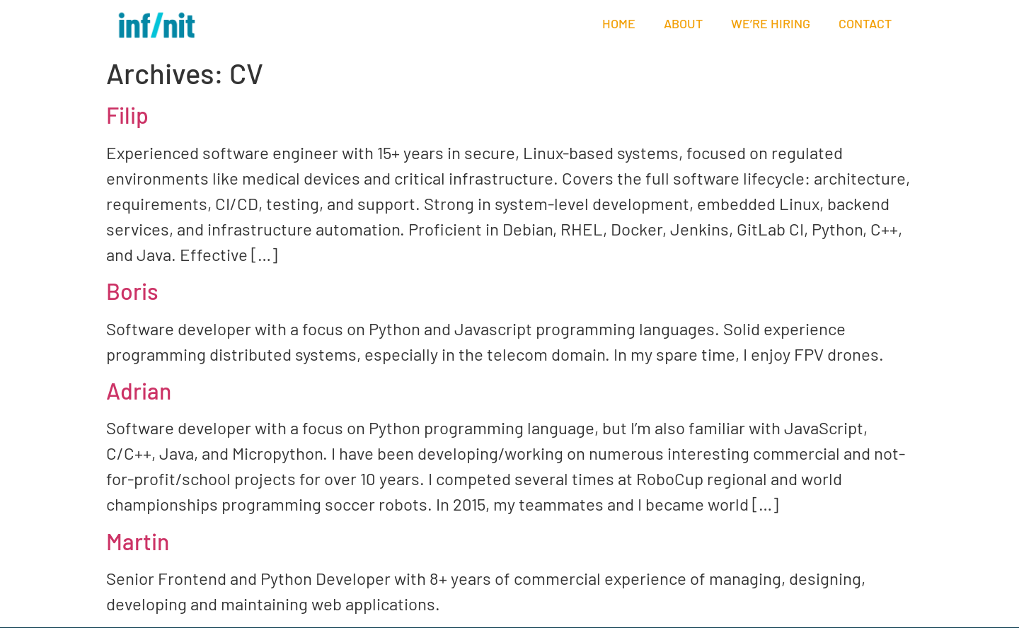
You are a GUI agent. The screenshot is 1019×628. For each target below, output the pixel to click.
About (683, 23)
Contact (865, 23)
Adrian (138, 390)
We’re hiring (770, 23)
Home (618, 23)
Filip (127, 114)
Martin (137, 541)
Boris (132, 290)
